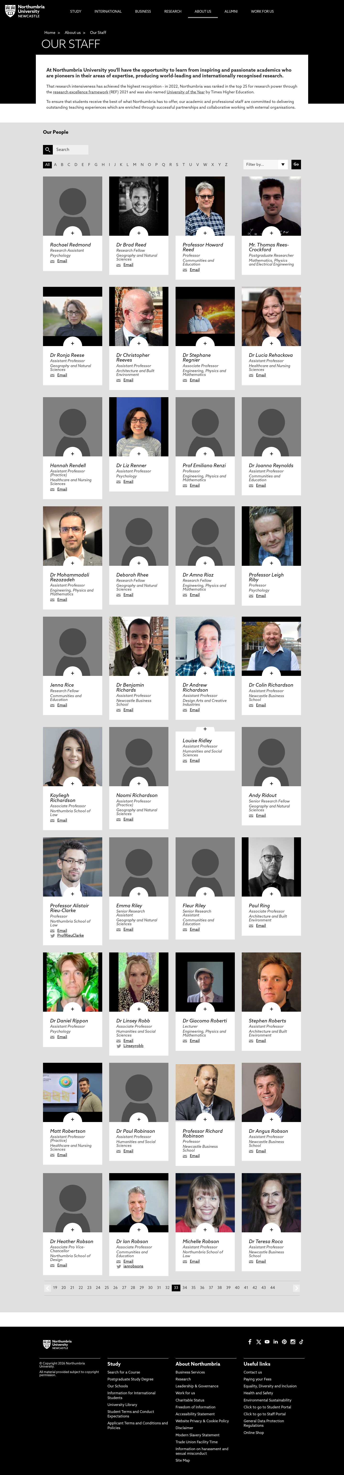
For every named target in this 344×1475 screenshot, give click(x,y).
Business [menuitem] (143, 12)
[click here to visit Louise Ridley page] (205, 729)
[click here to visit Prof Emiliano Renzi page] (205, 426)
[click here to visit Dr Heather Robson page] (72, 1202)
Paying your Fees (257, 1379)
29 (142, 1288)
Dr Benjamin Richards (130, 688)
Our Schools (118, 1386)
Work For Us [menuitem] (262, 12)
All (47, 165)
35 (193, 1288)
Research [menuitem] (172, 12)
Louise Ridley (197, 741)
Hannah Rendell (68, 466)
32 (167, 1288)
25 (107, 1288)
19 (55, 1288)
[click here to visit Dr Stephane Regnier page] (205, 316)
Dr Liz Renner (131, 466)
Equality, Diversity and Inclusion (270, 1386)
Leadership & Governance (197, 1386)
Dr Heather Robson (71, 1242)
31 (159, 1288)
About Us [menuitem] (203, 12)
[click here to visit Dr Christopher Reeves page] (138, 316)
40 (237, 1288)
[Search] (70, 150)
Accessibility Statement (195, 1414)
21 (72, 1288)
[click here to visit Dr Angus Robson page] (271, 1092)
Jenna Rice (62, 685)
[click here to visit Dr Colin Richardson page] (271, 646)
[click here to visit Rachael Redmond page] (72, 206)
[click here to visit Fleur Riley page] (205, 867)
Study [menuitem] (75, 12)
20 (63, 1288)
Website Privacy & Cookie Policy (202, 1421)
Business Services (190, 1372)
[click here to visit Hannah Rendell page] (72, 426)
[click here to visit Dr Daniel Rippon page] (72, 982)
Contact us (253, 1372)
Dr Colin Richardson (271, 685)
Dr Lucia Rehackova (271, 355)
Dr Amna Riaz (198, 575)
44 (272, 1288)
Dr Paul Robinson (135, 1131)
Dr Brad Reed (131, 245)
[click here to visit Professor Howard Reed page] (205, 206)
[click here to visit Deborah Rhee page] (138, 536)
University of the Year (186, 92)
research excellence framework (80, 92)
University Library (122, 1405)
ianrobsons (133, 1266)
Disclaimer (184, 1428)
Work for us (185, 1393)
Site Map (183, 1461)
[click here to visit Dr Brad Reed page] (138, 206)
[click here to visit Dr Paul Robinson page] (138, 1092)
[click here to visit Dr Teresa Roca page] (271, 1202)
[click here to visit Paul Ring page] (271, 867)
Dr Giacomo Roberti (205, 1021)
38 (219, 1288)
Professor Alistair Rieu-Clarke (69, 908)
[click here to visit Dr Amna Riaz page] (205, 536)
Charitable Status (190, 1400)
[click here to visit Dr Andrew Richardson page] (205, 646)
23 (89, 1288)
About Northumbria (198, 1364)
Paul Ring (259, 906)
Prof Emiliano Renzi (204, 466)
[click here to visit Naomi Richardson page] (138, 756)
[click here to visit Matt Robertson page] (72, 1092)
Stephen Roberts (267, 1021)
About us (73, 33)
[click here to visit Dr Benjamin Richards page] (138, 646)
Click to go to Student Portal (267, 1407)
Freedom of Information (195, 1407)
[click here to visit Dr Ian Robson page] (138, 1202)
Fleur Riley (194, 906)
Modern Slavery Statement (198, 1435)
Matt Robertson (68, 1131)
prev (47, 1288)
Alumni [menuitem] (231, 12)
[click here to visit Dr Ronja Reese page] (72, 316)
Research (183, 1379)
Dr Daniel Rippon (69, 1021)
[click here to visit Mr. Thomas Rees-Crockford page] (271, 206)
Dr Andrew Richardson (195, 688)
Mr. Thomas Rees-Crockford (269, 247)
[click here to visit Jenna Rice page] (72, 646)
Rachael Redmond (70, 245)
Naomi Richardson (137, 795)
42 (255, 1288)
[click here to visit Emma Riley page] (138, 867)
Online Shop (254, 1433)
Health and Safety (258, 1393)
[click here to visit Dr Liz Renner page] (138, 426)
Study (114, 1364)
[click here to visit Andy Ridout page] (271, 756)
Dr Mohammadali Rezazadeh (69, 578)
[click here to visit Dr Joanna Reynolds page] (271, 426)
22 (81, 1288)
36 (202, 1288)
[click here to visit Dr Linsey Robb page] (138, 982)
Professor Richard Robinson (203, 1134)
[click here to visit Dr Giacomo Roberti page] (205, 982)
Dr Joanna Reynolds (271, 466)
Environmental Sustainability (267, 1400)
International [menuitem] (108, 12)
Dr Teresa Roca (266, 1242)
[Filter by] (265, 164)
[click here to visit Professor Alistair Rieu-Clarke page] (72, 867)
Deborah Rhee (132, 575)
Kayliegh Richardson (62, 798)
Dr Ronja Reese (67, 355)
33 (176, 1288)
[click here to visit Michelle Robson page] (205, 1202)
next (296, 1288)
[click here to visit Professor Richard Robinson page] (205, 1092)
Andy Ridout (263, 795)
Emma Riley (129, 906)
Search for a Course (124, 1372)
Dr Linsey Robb (133, 1021)
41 (246, 1288)
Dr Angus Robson (268, 1131)
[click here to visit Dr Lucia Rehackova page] (271, 316)
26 (115, 1288)
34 (185, 1288)
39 (228, 1288)
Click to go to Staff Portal (265, 1414)
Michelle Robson (201, 1242)
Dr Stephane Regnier (197, 358)
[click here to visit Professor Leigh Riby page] (271, 536)
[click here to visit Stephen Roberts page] (271, 982)
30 (150, 1288)
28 (133, 1288)
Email (62, 261)
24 (98, 1288)
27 (124, 1288)
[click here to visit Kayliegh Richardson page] (72, 756)
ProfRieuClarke (70, 936)
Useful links (257, 1364)
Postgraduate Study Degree (130, 1379)
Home (49, 33)
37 (211, 1288)
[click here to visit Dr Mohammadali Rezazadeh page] (72, 536)
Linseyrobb (134, 1046)
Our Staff (98, 33)
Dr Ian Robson (132, 1242)
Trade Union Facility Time (197, 1442)
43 (263, 1288)
